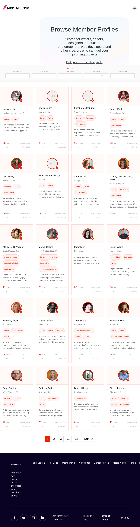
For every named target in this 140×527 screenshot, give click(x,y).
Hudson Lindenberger (50, 175)
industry (70, 72)
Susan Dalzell (46, 320)
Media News (119, 462)
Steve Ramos (117, 388)
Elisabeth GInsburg (84, 108)
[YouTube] (23, 517)
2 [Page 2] (54, 438)
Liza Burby (8, 176)
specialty (44, 72)
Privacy (125, 517)
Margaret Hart (117, 320)
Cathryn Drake (46, 388)
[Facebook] (14, 517)
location (96, 72)
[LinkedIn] (42, 517)
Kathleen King (10, 109)
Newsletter (84, 462)
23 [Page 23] (76, 438)
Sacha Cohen (81, 176)
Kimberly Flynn (11, 320)
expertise (17, 72)
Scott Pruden (9, 388)
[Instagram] (33, 517)
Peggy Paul (116, 109)
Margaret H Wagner (13, 247)
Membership (68, 462)
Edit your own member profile (84, 62)
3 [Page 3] (61, 438)
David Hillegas (82, 388)
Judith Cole (80, 320)
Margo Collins (46, 247)
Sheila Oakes (45, 108)
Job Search (39, 462)
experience (122, 72)
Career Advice (101, 462)
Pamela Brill (80, 247)
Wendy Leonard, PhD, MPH (121, 178)
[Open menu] (134, 8)
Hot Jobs (53, 462)
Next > (88, 438)
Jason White (116, 247)
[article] (16, 119)
